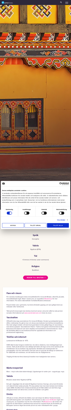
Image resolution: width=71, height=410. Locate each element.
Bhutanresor (48, 402)
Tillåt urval (35, 225)
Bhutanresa (48, 299)
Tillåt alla (58, 225)
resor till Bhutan (51, 400)
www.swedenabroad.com (32, 313)
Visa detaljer (61, 220)
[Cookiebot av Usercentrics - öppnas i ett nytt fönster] (61, 183)
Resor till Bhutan (35, 278)
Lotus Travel (7, 2)
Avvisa (13, 225)
